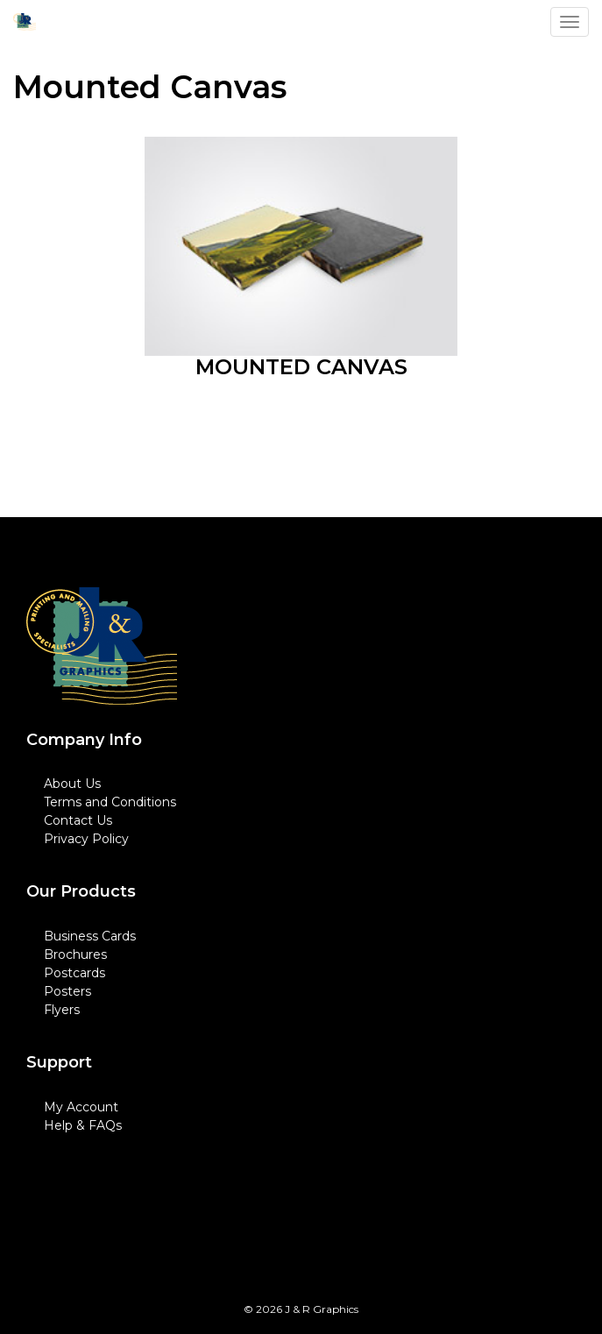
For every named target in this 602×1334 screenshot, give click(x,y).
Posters (67, 991)
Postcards (74, 973)
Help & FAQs (83, 1125)
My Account (81, 1107)
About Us (72, 783)
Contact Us (78, 820)
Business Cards (90, 936)
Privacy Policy (86, 839)
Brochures (75, 954)
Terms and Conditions (110, 802)
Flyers (62, 1010)
